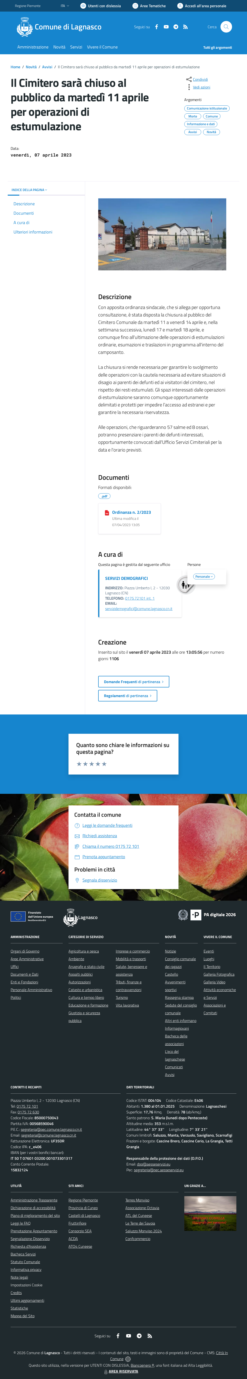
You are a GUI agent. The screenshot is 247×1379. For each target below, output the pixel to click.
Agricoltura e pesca (84, 951)
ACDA (73, 1239)
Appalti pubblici (81, 974)
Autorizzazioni (80, 982)
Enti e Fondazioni (24, 982)
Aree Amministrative (27, 959)
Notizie (170, 951)
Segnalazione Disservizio (30, 1239)
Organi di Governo (25, 951)
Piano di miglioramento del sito (35, 1215)
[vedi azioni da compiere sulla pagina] (197, 87)
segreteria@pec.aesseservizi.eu (159, 1170)
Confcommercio (137, 1239)
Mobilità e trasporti (131, 959)
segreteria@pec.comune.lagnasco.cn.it (51, 1129)
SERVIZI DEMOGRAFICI (126, 578)
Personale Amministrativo (31, 990)
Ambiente (76, 959)
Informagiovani (177, 1028)
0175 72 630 (28, 1112)
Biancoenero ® (142, 1365)
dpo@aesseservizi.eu (153, 1164)
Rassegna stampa (179, 997)
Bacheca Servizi (23, 1254)
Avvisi (47, 67)
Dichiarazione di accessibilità (33, 1208)
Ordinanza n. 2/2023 (131, 512)
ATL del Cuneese (138, 1215)
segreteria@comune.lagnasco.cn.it (48, 1135)
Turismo (122, 997)
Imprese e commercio (133, 951)
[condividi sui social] (196, 79)
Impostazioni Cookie (26, 1285)
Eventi (209, 951)
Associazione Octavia (142, 1208)
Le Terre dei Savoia (140, 1223)
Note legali (19, 1277)
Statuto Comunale (25, 1262)
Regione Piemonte (83, 1200)
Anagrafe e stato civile (86, 966)
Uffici (15, 966)
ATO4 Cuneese (80, 1246)
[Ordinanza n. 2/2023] (107, 512)
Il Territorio (212, 966)
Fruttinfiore (77, 1223)
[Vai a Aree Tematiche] (149, 6)
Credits (16, 1293)
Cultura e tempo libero (86, 997)
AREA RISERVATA (120, 1371)
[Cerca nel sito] (226, 27)
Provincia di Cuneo (83, 1208)
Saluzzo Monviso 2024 (143, 1231)
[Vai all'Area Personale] (202, 6)
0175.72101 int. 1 (140, 598)
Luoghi (209, 959)
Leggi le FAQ (21, 1223)
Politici (16, 997)
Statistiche (19, 1308)
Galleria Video (214, 982)
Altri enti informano (180, 1020)
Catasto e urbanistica (85, 990)
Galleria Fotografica (219, 974)
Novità (31, 67)
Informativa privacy (26, 1269)
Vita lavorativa (127, 1005)
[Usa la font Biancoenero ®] (101, 6)
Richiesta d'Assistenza (28, 1246)
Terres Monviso (137, 1200)
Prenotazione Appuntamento (34, 1231)
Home (15, 67)
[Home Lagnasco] (61, 27)
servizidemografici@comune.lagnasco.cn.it (138, 608)
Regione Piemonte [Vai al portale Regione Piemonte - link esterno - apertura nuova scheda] (28, 5)
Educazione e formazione (88, 1005)
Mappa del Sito (22, 1316)
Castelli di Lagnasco (84, 1215)
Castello (171, 974)
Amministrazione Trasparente (34, 1200)
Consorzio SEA (80, 1231)
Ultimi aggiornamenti (27, 1300)
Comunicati (174, 1067)
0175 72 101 (27, 1106)
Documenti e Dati (24, 974)
